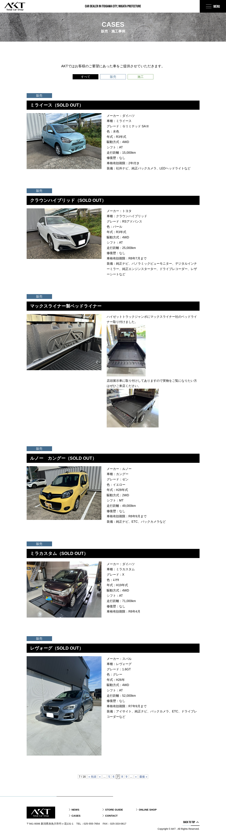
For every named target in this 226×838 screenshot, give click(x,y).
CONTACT (111, 815)
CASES (76, 815)
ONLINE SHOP (147, 809)
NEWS (75, 809)
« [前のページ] (100, 776)
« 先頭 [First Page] (92, 776)
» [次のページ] (136, 776)
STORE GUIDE (114, 809)
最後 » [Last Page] (143, 776)
